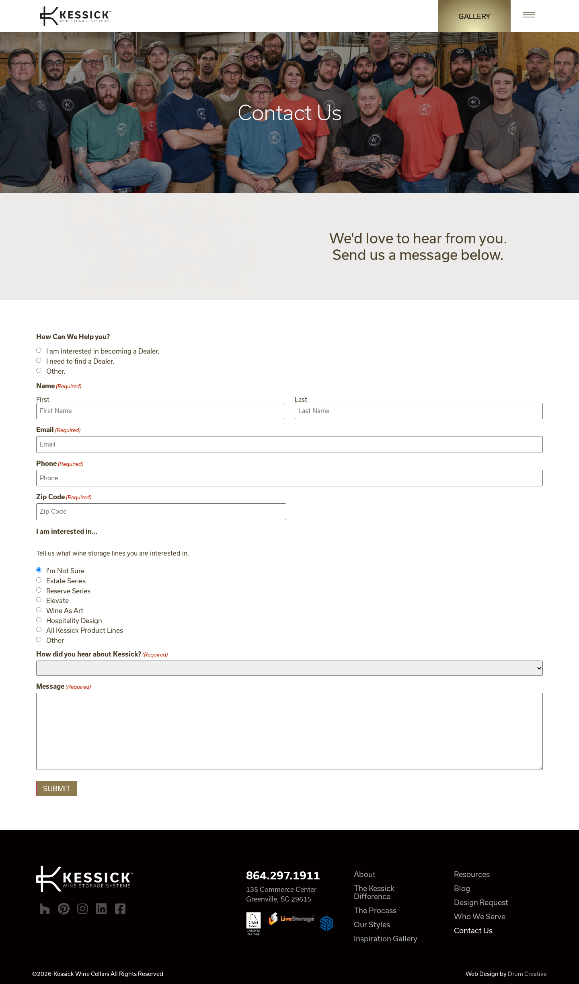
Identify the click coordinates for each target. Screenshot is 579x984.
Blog (463, 887)
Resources (473, 873)
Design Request (482, 901)
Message (63, 685)
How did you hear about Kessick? (102, 653)
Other (55, 639)
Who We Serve (480, 915)
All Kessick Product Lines (84, 629)
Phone (59, 462)
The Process (375, 909)
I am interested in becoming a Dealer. (103, 351)
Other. (56, 371)
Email (58, 429)
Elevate (57, 599)
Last (301, 399)
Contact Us (474, 929)
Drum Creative (527, 972)
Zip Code (63, 496)
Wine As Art (64, 609)
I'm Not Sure (65, 569)
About (365, 873)
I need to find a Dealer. (80, 361)
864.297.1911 (283, 874)
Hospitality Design (74, 619)
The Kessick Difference (374, 891)
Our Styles (372, 923)
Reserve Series (68, 589)
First (42, 399)
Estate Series (66, 579)
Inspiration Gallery (386, 937)
